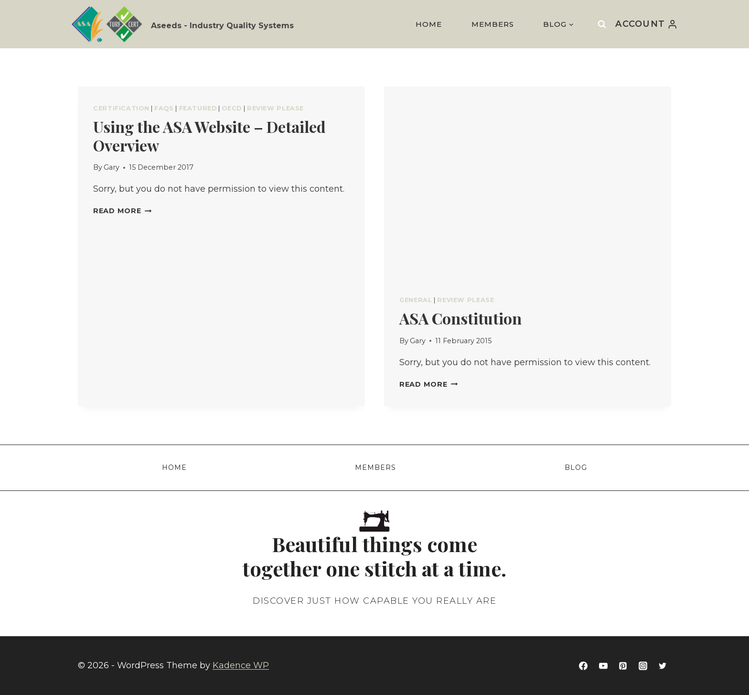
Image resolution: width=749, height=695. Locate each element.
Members (492, 24)
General (415, 300)
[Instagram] (643, 665)
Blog (576, 467)
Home (429, 24)
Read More (122, 210)
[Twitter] (662, 665)
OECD (232, 108)
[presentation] (527, 182)
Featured (198, 108)
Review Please (275, 108)
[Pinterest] (622, 665)
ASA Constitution (460, 318)
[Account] (646, 24)
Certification (121, 108)
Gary (111, 167)
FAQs (164, 108)
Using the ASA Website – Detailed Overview (209, 135)
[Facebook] (583, 665)
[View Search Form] (601, 24)
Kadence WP (241, 665)
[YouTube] (603, 665)
